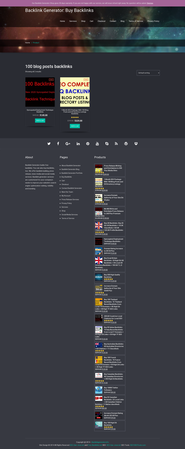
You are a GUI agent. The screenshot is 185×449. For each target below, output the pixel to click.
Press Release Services (70, 199)
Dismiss (150, 3)
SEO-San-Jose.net (77, 445)
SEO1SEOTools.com (138, 445)
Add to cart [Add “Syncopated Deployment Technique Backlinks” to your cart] (40, 120)
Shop (83, 21)
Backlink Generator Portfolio (72, 173)
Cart (91, 21)
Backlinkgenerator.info (100, 442)
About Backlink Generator (71, 165)
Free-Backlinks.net (95, 445)
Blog (122, 21)
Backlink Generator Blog (70, 169)
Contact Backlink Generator (72, 188)
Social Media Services (70, 215)
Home (62, 21)
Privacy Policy (153, 21)
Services (73, 21)
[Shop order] (148, 73)
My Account (66, 196)
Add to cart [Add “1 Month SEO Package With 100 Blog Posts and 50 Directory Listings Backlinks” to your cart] (75, 126)
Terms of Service (136, 21)
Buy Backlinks (67, 177)
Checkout (101, 21)
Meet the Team (67, 192)
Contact (113, 21)
